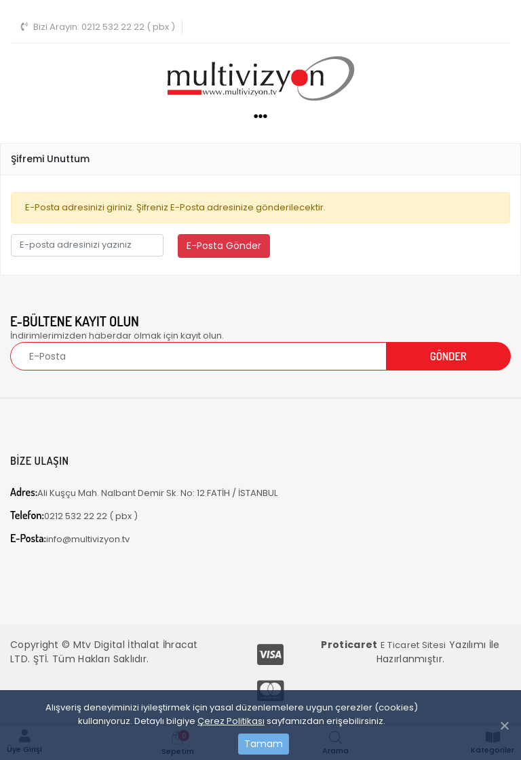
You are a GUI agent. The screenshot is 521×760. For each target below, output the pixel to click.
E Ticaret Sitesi (413, 645)
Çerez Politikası (231, 721)
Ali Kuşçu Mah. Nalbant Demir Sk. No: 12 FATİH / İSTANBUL (143, 492)
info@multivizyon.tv (70, 538)
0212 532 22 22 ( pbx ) (98, 26)
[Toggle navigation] (492, 25)
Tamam (263, 743)
